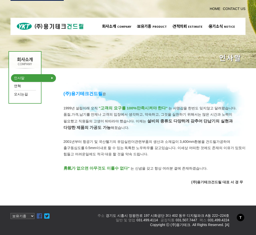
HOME (215, 9)
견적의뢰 (187, 26)
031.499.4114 (147, 220)
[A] (227, 225)
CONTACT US (234, 9)
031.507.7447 (186, 220)
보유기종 (152, 26)
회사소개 (116, 26)
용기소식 (222, 26)
